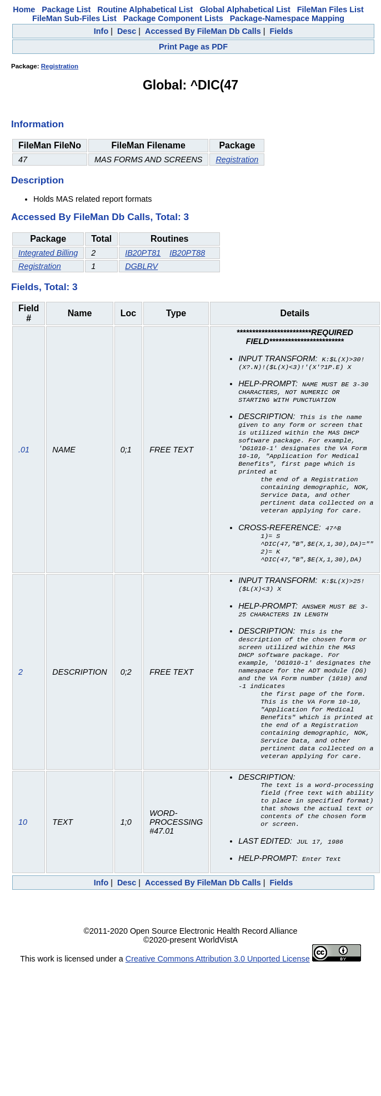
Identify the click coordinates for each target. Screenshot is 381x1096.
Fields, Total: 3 (44, 286)
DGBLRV (141, 266)
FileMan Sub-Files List (74, 18)
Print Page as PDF (193, 46)
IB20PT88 (187, 252)
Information (37, 123)
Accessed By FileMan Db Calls (203, 31)
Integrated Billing (48, 252)
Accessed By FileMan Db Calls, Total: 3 (100, 216)
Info (101, 31)
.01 (23, 459)
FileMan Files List (330, 9)
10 (22, 862)
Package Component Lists (173, 18)
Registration (59, 66)
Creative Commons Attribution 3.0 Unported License (218, 1001)
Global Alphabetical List (244, 9)
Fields (281, 31)
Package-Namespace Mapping (287, 18)
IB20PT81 (143, 252)
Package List (66, 9)
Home (24, 9)
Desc (126, 31)
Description (37, 180)
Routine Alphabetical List (145, 9)
